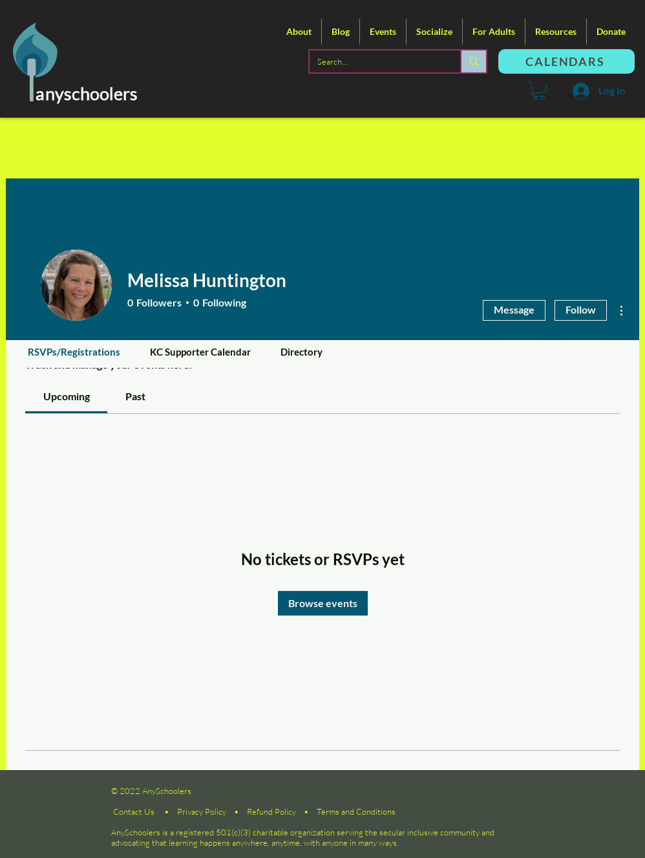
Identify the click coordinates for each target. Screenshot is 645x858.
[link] (66, 396)
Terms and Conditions (356, 811)
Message (514, 309)
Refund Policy (271, 811)
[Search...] (375, 61)
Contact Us (133, 811)
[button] (299, 32)
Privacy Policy (201, 811)
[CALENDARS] (566, 61)
